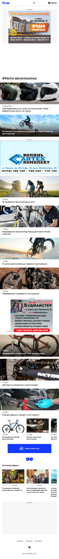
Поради (5, 199)
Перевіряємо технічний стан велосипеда (23, 353)
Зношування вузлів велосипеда (10, 438)
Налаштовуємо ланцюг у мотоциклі (20, 415)
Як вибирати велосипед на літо (18, 202)
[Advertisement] (29, 60)
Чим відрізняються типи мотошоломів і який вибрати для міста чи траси (25, 110)
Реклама (29, 541)
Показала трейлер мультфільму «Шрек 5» (12, 489)
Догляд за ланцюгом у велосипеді (20, 385)
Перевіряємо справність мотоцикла (20, 294)
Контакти (38, 541)
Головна (20, 541)
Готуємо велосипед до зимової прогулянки (24, 264)
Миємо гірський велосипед (34, 438)
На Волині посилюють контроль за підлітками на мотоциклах (27, 132)
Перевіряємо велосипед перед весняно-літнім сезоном (26, 233)
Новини (14, 128)
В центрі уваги (7, 106)
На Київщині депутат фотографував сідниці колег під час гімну (37, 490)
